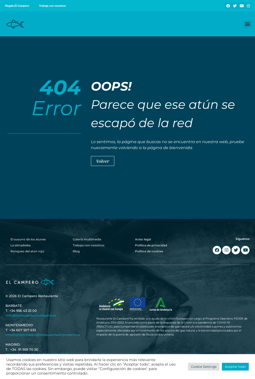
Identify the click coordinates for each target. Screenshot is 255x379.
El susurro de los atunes (28, 239)
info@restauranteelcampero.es (30, 315)
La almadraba (20, 245)
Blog (76, 251)
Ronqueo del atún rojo (27, 251)
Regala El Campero (17, 5)
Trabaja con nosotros (52, 5)
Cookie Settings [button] (203, 367)
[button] (248, 24)
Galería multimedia (87, 239)
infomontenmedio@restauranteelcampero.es (42, 335)
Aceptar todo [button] (235, 367)
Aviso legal (143, 239)
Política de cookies (149, 251)
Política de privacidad (151, 245)
